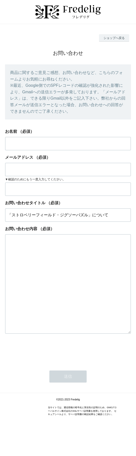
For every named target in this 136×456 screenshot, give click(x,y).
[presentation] (43, 371)
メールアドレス (19, 157)
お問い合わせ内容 (21, 229)
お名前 (11, 131)
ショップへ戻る (114, 38)
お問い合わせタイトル (25, 203)
